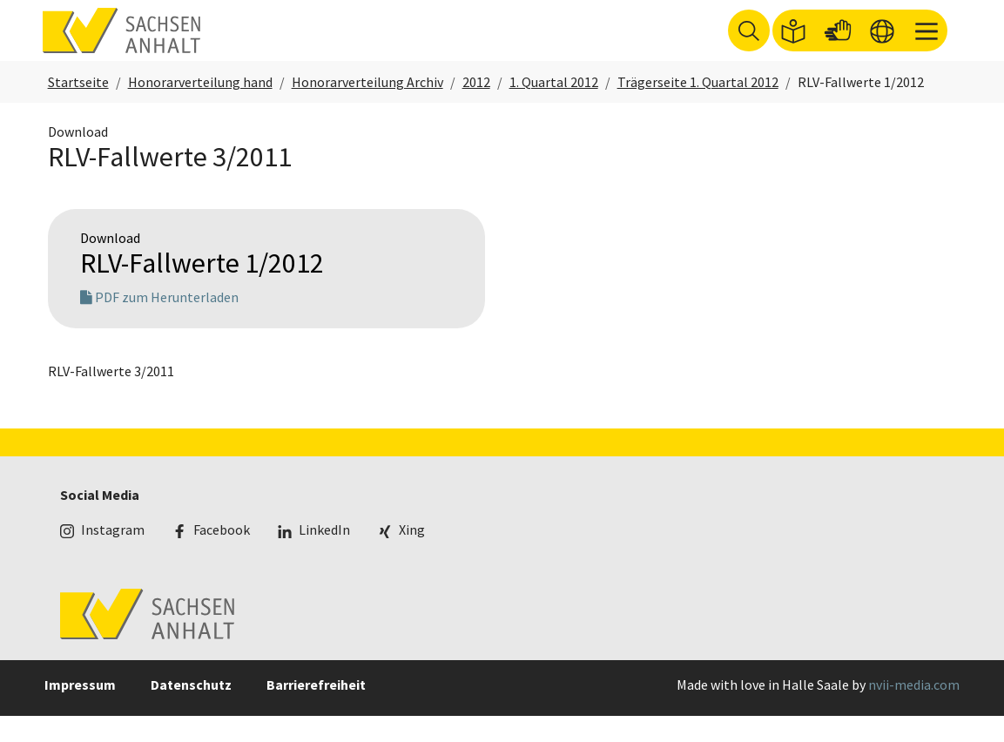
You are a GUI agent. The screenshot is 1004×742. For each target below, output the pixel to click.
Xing (412, 555)
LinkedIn (324, 555)
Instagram (113, 555)
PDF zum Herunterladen (159, 323)
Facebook (221, 555)
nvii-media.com (914, 710)
